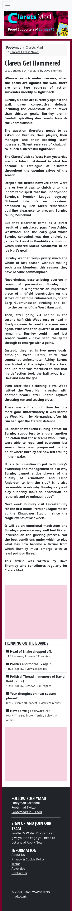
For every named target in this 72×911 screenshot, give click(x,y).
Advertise (18, 868)
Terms (16, 864)
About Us (18, 855)
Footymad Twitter (24, 807)
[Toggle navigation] (7, 5)
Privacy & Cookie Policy (28, 859)
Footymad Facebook (26, 803)
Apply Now (34, 842)
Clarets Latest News (24, 52)
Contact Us (19, 873)
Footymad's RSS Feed (27, 812)
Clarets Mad (34, 47)
